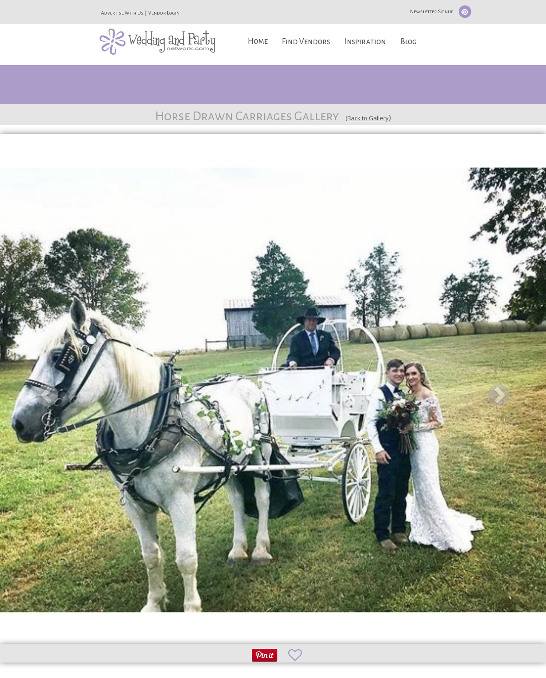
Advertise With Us (122, 12)
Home (258, 41)
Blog (408, 41)
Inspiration (365, 41)
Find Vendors (306, 41)
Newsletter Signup (431, 11)
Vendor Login (164, 12)
